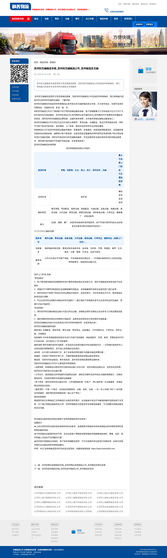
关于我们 (98, 525)
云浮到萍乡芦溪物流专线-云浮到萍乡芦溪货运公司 (80, 507)
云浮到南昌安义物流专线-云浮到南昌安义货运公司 (49, 511)
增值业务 (54, 525)
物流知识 (144, 4)
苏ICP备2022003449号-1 (148, 549)
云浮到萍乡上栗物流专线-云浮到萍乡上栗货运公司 (49, 507)
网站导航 (126, 4)
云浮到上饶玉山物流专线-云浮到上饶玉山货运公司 (112, 493)
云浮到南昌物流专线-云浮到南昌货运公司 (80, 511)
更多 (116, 19)
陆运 (36, 19)
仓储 (67, 19)
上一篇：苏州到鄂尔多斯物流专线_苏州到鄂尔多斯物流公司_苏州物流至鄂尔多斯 (70, 465)
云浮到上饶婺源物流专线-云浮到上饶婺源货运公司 (80, 498)
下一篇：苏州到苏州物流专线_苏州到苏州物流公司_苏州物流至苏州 (64, 469)
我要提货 (149, 24)
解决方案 (35, 525)
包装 (47, 19)
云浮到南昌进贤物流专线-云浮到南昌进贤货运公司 (112, 511)
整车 (77, 19)
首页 (120, 4)
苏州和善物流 (40, 231)
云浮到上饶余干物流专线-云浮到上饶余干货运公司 (80, 493)
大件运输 (15, 91)
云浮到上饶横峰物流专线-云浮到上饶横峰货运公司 (112, 502)
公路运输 (15, 87)
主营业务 (15, 525)
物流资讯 (135, 4)
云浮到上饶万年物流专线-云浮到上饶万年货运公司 (80, 502)
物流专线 (104, 19)
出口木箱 (90, 19)
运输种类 (118, 525)
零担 (57, 19)
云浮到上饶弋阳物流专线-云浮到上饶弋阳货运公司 (49, 498)
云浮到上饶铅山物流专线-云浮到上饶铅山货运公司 (112, 498)
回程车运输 (16, 99)
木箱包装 (15, 95)
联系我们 (152, 4)
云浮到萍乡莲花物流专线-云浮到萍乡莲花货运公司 (112, 507)
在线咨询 (139, 24)
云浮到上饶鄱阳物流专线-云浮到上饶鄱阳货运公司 (49, 502)
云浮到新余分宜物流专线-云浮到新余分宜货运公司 (49, 493)
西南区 (53, 62)
